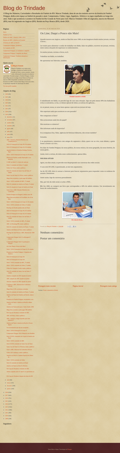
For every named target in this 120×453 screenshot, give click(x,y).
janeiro (9, 388)
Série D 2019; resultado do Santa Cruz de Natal (19, 344)
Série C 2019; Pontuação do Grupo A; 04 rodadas (20, 202)
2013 (6, 407)
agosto (9, 128)
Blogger (69, 449)
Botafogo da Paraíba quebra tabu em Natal (18, 208)
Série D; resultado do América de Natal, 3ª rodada (20, 227)
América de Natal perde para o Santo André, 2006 (20, 307)
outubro (9, 122)
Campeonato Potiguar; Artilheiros (12, 45)
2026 (6, 94)
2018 (6, 392)
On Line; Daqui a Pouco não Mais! (16, 246)
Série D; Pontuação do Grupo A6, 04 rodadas (19, 144)
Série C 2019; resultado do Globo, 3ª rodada (19, 265)
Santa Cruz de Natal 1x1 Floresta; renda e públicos (20, 346)
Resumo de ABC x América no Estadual (14, 40)
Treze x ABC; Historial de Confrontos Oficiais (19, 349)
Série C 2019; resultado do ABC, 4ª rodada (18, 221)
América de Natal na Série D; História (17, 366)
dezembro (10, 117)
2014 (6, 404)
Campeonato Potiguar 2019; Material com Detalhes (21, 333)
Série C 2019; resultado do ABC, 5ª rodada (18, 181)
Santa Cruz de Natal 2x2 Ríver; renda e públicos (20, 175)
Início (4, 32)
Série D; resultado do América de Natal (17, 363)
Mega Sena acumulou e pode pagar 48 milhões (19, 178)
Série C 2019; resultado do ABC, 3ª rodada (18, 262)
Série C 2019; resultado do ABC (15, 341)
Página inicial (78, 286)
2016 (6, 398)
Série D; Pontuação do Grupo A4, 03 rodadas (19, 213)
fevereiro (9, 385)
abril (8, 380)
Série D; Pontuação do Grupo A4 (16, 259)
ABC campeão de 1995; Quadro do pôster (18, 278)
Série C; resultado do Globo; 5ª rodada (17, 165)
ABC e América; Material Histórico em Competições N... (17, 140)
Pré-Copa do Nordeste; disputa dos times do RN (20, 376)
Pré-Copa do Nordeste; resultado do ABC (18, 312)
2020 (6, 111)
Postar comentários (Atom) (50, 290)
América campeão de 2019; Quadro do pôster (19, 276)
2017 (6, 395)
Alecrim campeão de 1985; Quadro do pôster (19, 281)
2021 (6, 108)
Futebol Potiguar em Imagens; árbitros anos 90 (19, 194)
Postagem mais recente (47, 286)
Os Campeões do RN (9, 48)
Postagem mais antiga (108, 286)
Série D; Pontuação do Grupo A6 (16, 256)
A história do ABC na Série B (11, 42)
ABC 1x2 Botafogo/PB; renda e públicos (18, 224)
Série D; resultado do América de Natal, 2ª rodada (20, 292)
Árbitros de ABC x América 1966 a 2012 (14, 37)
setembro (9, 125)
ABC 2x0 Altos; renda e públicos (16, 315)
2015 (6, 401)
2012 (6, 410)
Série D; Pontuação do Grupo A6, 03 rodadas (19, 210)
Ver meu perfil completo (9, 86)
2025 (6, 97)
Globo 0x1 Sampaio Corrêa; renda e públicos (19, 268)
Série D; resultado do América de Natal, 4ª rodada (20, 184)
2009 (6, 418)
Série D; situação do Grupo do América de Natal (20, 187)
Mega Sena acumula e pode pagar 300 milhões (19, 310)
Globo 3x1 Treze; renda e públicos (16, 168)
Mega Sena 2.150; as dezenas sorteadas (17, 289)
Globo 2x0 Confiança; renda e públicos (17, 352)
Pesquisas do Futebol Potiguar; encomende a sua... (20, 299)
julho (8, 131)
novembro (10, 120)
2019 (6, 114)
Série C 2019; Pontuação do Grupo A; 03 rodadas (20, 249)
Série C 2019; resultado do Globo (16, 360)
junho (8, 134)
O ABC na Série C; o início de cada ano (17, 162)
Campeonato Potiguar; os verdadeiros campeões (16, 50)
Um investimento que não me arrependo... (18, 327)
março (9, 383)
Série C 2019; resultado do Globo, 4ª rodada (19, 205)
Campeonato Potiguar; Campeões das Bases (15, 53)
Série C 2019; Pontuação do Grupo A (17, 330)
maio (8, 137)
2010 (6, 415)
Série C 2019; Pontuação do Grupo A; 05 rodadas (20, 154)
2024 (6, 100)
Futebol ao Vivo (7, 34)
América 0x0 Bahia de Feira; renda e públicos (19, 230)
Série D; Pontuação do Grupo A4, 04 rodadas (19, 147)
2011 (6, 412)
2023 (6, 103)
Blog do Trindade (24, 8)
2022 (6, 106)
